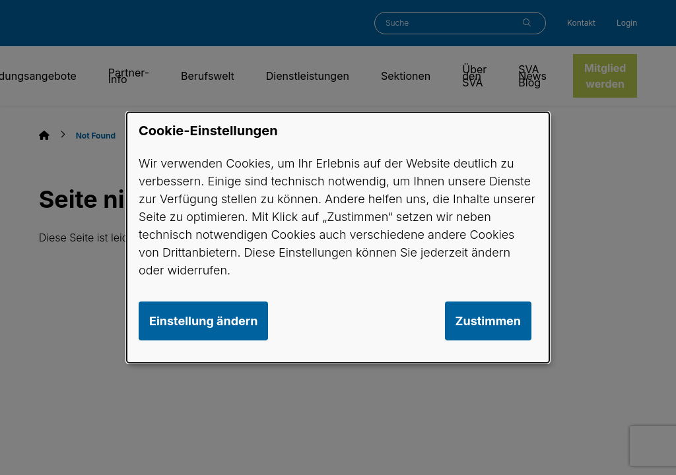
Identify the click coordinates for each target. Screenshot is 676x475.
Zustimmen (489, 321)
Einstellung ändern (203, 321)
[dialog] (338, 237)
